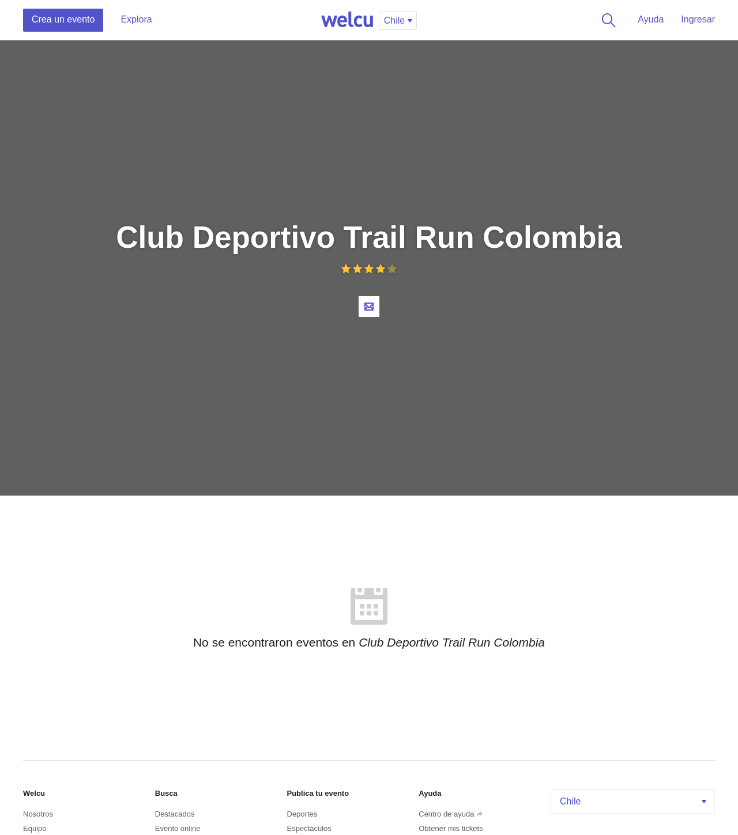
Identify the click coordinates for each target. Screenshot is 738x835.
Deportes (302, 814)
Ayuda (651, 19)
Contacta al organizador (369, 306)
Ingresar (698, 19)
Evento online (178, 828)
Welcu (347, 20)
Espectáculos (309, 828)
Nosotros (38, 814)
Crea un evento (63, 19)
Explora (136, 19)
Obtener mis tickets (451, 828)
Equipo (34, 828)
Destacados (175, 814)
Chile (634, 801)
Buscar (606, 20)
